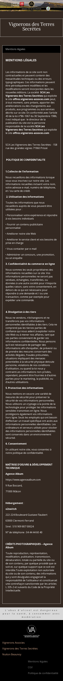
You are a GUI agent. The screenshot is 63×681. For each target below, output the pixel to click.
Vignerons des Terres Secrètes (20, 648)
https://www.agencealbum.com (23, 479)
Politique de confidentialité (43, 673)
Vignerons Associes (13, 642)
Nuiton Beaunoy (11, 654)
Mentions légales (38, 661)
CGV (30, 667)
